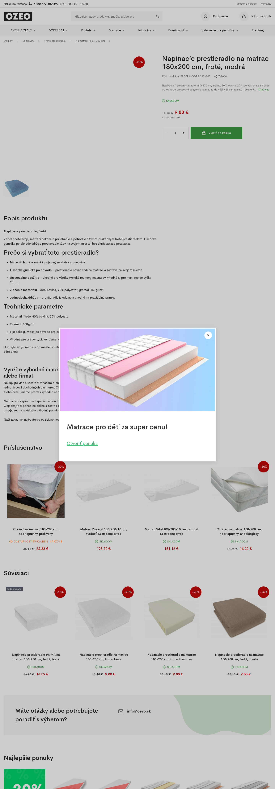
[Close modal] (208, 335)
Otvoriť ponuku (82, 443)
